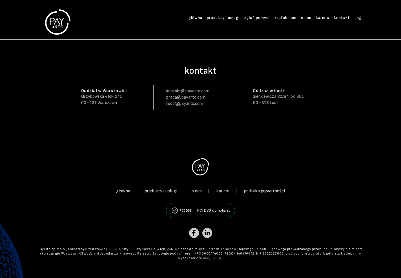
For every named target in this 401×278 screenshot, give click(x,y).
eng (358, 17)
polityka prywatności (264, 191)
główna (195, 17)
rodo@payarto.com (184, 103)
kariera (322, 17)
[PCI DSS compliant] (200, 210)
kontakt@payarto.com (187, 91)
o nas (306, 17)
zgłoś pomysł (257, 17)
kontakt (342, 17)
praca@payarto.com (185, 97)
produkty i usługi (223, 17)
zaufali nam (285, 17)
